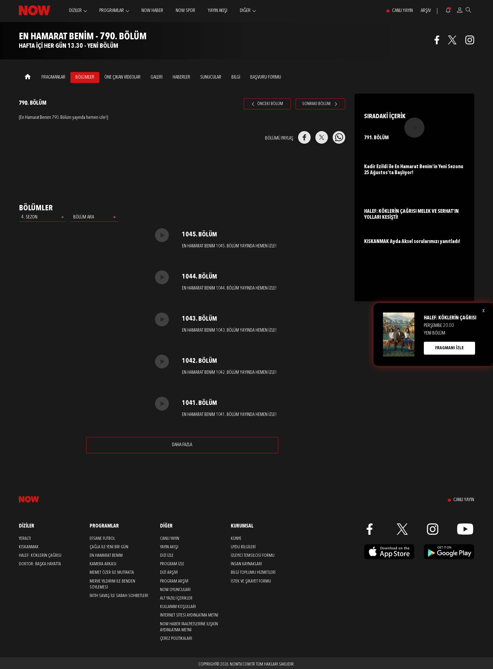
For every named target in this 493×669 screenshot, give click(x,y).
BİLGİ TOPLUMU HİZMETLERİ (253, 572)
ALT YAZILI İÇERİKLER (176, 598)
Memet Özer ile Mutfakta (112, 572)
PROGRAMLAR (111, 10)
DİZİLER (75, 10)
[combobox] (42, 217)
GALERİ (157, 77)
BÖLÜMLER (84, 77)
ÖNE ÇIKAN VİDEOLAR (122, 77)
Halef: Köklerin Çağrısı (40, 555)
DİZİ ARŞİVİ (169, 572)
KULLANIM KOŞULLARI (178, 607)
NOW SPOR (185, 10)
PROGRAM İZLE (172, 564)
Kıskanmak (29, 547)
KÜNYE (236, 538)
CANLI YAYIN (402, 10)
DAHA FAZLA (182, 444)
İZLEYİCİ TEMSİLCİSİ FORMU (252, 555)
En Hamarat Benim (106, 555)
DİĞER (245, 10)
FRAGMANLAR (53, 77)
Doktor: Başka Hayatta (40, 564)
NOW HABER (152, 10)
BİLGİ (235, 77)
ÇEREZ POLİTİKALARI (176, 638)
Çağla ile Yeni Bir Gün (109, 547)
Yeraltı (25, 538)
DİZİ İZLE (167, 555)
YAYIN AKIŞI (217, 10)
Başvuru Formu (265, 77)
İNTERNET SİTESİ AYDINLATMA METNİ (189, 615)
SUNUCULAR (210, 77)
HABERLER (181, 77)
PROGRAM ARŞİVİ (174, 581)
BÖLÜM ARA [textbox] (83, 217)
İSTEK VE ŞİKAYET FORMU (251, 581)
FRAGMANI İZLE (449, 348)
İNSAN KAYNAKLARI (246, 564)
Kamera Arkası (103, 564)
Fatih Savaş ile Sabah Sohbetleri (119, 596)
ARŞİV (426, 10)
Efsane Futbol (102, 538)
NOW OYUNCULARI (175, 590)
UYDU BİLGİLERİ (243, 547)
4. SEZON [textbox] (29, 217)
